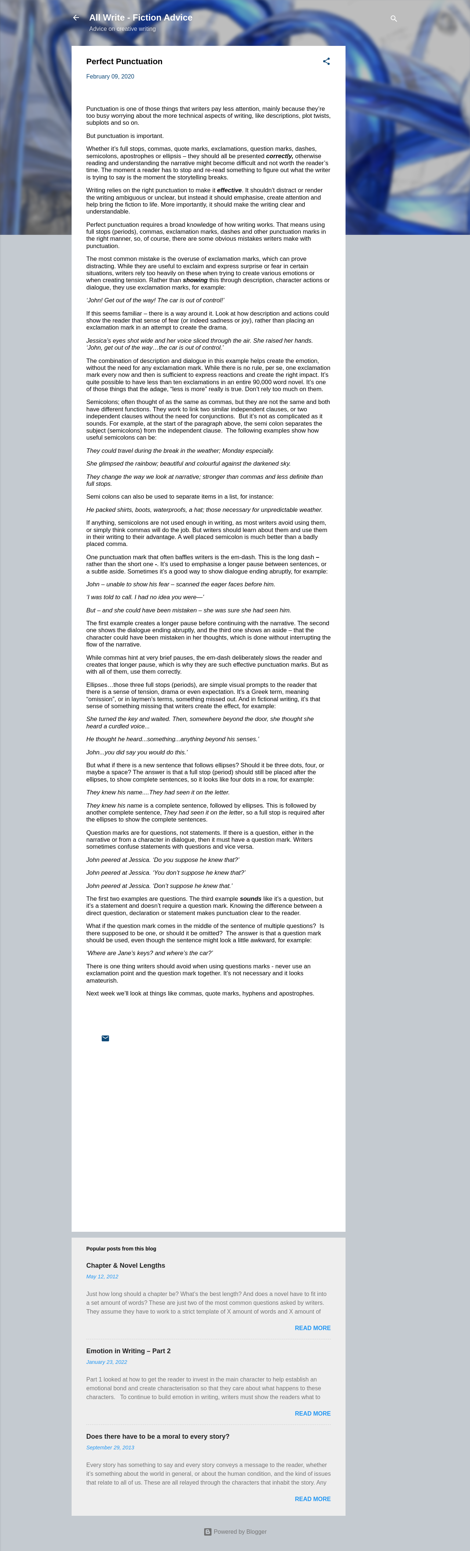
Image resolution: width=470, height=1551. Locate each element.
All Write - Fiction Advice (140, 17)
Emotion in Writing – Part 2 (128, 1351)
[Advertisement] (374, 156)
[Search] (394, 20)
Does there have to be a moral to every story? (157, 1436)
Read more (313, 1328)
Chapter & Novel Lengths (125, 1265)
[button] (326, 62)
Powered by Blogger (235, 1532)
